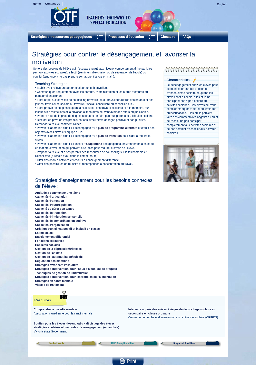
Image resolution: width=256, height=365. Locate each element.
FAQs (186, 36)
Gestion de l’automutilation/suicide (59, 256)
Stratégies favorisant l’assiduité (56, 265)
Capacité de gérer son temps (54, 208)
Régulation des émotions (52, 260)
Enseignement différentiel (52, 236)
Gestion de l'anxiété (48, 253)
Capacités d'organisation (52, 224)
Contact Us (52, 3)
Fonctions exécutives (49, 240)
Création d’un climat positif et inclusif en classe (67, 228)
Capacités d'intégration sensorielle (58, 216)
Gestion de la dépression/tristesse (58, 248)
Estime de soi (44, 232)
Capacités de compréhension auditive (60, 220)
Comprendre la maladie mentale (55, 309)
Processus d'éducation (126, 36)
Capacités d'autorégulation (53, 204)
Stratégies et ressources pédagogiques (61, 36)
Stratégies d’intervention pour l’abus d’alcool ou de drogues (76, 268)
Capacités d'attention (49, 200)
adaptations (94, 143)
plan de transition (110, 135)
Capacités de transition (51, 212)
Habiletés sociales (47, 245)
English (222, 4)
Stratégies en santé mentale (54, 281)
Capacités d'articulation (51, 196)
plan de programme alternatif (117, 128)
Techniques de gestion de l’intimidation (62, 273)
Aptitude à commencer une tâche (57, 192)
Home (37, 3)
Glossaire (167, 36)
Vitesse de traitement (49, 284)
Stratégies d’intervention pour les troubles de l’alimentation (75, 276)
